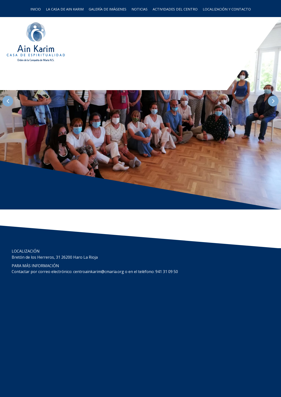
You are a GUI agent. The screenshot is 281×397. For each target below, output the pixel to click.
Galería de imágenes (107, 9)
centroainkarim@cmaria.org (98, 271)
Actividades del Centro (175, 9)
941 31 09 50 (166, 271)
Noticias (140, 9)
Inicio (35, 9)
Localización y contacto (227, 9)
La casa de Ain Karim (65, 9)
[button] (7, 101)
